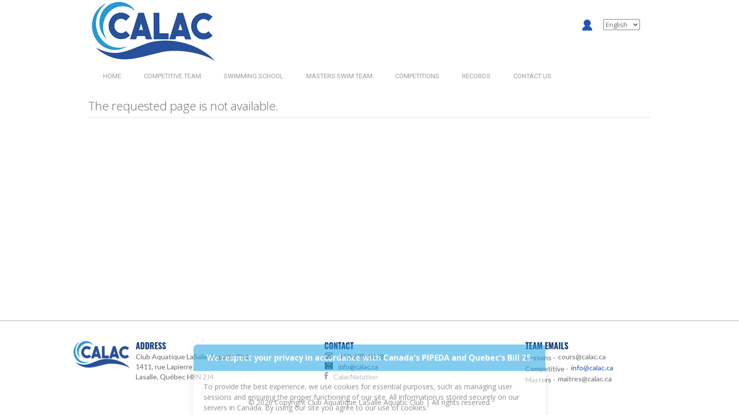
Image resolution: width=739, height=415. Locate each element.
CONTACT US (532, 76)
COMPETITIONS (417, 76)
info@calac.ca (358, 367)
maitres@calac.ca (585, 378)
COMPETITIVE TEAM (172, 76)
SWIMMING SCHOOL (254, 76)
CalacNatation (355, 376)
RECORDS (476, 76)
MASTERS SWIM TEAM (339, 76)
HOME (112, 76)
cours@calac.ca (582, 356)
